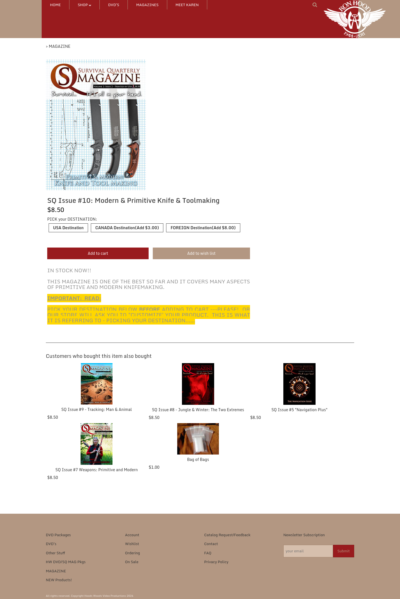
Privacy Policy (216, 562)
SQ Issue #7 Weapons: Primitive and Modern (96, 469)
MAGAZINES (147, 5)
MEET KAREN (187, 5)
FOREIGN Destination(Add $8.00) (203, 227)
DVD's (113, 5)
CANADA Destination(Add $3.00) (127, 227)
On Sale (131, 562)
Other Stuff (55, 553)
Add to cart (98, 253)
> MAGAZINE (58, 46)
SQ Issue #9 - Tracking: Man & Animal (96, 409)
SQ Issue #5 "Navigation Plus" (299, 409)
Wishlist (132, 544)
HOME (55, 5)
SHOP (84, 5)
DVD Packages (58, 535)
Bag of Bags (198, 459)
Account (132, 535)
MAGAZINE (56, 571)
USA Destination (68, 227)
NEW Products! (59, 580)
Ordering (132, 553)
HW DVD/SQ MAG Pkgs (66, 562)
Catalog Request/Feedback (227, 535)
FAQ (207, 553)
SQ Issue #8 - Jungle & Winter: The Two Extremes (198, 409)
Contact (211, 544)
